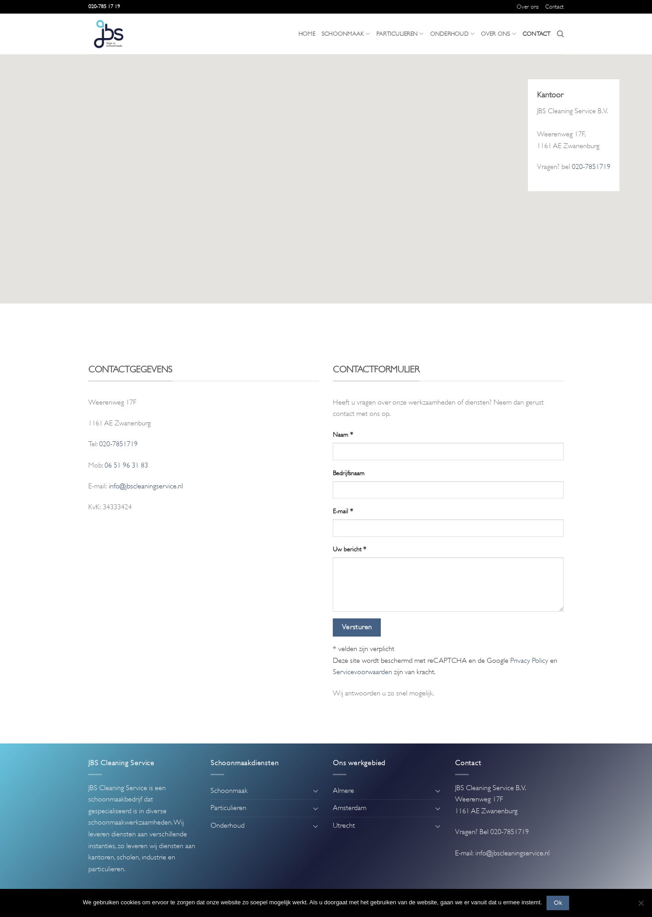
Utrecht (344, 825)
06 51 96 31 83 (126, 465)
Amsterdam (349, 808)
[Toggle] (315, 790)
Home (306, 34)
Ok (558, 903)
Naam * (343, 434)
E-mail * (343, 511)
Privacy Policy (529, 660)
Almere (343, 791)
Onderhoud (452, 33)
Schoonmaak (345, 33)
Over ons (528, 7)
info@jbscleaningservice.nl (146, 486)
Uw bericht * (349, 549)
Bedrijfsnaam (348, 473)
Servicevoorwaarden (362, 672)
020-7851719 (591, 167)
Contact (554, 7)
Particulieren (400, 33)
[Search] (560, 34)
